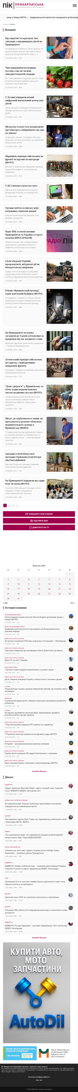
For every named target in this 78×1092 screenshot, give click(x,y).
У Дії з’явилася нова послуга (21, 185)
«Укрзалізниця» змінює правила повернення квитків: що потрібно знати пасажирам (36, 690)
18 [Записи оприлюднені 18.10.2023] (29, 589)
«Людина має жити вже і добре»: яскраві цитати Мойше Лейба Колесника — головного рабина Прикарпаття (32, 851)
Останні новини (16, 607)
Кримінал (8, 698)
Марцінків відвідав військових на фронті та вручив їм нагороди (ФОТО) (24, 159)
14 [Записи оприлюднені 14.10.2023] (59, 584)
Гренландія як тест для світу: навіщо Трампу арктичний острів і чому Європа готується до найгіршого (35, 883)
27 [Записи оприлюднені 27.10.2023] (49, 593)
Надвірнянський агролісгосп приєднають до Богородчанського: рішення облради (32, 630)
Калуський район (11, 667)
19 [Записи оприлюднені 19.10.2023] (39, 589)
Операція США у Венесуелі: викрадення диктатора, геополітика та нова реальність (36, 911)
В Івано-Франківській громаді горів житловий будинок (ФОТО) (23, 292)
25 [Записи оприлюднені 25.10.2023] (29, 593)
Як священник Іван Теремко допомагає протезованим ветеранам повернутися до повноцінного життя (33, 805)
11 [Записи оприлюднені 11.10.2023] (29, 584)
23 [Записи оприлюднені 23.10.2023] (8, 593)
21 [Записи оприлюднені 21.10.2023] (59, 589)
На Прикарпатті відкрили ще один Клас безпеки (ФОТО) (24, 482)
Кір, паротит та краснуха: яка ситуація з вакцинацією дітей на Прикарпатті (23, 41)
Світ (7, 878)
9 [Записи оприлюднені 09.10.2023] (8, 584)
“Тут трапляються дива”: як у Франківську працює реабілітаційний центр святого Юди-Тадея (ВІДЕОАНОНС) (34, 836)
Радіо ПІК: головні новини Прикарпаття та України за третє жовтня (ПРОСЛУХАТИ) (24, 234)
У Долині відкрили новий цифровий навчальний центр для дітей (24, 100)
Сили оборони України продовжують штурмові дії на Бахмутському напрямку (22, 264)
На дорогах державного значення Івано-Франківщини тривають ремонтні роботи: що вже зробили (32, 714)
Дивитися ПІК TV (39, 527)
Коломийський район (13, 615)
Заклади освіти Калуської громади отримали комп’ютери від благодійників (23, 456)
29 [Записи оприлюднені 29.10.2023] (70, 593)
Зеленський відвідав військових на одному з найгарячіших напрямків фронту (23, 362)
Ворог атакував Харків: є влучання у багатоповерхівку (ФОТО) (31, 763)
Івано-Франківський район (15, 626)
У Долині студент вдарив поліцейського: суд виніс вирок (29, 670)
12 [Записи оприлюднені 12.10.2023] (39, 584)
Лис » (72, 603)
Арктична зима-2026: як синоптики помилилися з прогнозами (32, 897)
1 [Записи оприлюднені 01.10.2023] (69, 574)
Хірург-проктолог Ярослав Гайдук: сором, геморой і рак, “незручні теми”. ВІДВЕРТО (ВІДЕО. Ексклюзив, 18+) (34, 789)
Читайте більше (39, 771)
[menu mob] (75, 5)
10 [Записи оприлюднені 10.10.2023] (18, 584)
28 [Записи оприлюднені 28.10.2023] (59, 593)
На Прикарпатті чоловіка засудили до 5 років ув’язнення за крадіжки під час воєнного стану (24, 335)
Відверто (9, 785)
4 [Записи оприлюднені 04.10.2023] (28, 579)
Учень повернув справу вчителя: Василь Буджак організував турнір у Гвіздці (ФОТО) (34, 618)
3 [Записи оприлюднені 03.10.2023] (18, 579)
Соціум (7, 686)
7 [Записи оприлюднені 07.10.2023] (59, 579)
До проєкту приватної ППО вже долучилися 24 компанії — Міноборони (35, 641)
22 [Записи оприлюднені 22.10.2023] (70, 589)
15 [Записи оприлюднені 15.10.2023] (70, 584)
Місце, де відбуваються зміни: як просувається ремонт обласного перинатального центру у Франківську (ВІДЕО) (24, 423)
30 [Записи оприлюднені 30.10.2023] (8, 598)
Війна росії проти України (14, 638)
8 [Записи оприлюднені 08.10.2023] (69, 579)
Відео (7, 831)
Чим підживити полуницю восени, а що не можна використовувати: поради (20, 70)
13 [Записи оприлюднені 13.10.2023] (49, 584)
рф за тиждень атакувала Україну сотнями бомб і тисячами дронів (33, 679)
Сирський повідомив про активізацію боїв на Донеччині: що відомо (34, 650)
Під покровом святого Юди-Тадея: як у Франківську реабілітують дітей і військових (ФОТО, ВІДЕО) (36, 820)
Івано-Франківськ (12, 847)
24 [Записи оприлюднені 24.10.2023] (18, 593)
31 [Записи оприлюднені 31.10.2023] (18, 598)
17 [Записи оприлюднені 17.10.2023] (18, 589)
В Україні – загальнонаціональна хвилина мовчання (27, 744)
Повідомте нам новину (39, 514)
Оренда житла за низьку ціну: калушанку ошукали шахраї (22, 209)
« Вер (5, 603)
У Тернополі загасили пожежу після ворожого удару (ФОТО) (31, 734)
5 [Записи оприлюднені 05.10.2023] (38, 579)
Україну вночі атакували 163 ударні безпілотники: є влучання (31, 753)
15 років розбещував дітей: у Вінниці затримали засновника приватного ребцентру (35, 702)
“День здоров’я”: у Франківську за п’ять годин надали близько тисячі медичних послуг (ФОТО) (24, 389)
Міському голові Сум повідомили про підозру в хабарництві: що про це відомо (24, 129)
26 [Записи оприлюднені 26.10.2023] (39, 593)
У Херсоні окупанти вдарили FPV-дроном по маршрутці (29, 725)
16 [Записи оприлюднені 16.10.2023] (8, 589)
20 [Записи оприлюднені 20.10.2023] (49, 589)
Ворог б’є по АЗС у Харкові (16, 660)
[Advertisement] (20, 547)
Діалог (9, 777)
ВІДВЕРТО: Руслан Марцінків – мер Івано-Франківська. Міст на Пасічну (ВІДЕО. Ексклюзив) (36, 927)
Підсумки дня (39, 520)
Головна (6, 24)
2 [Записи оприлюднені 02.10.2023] (8, 579)
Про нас (39, 1080)
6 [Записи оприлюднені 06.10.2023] (49, 579)
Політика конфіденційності (39, 1077)
